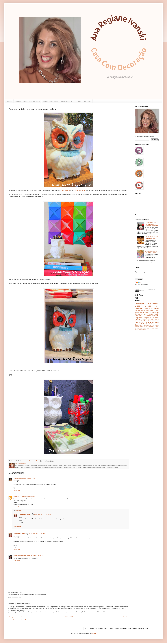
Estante (157, 328)
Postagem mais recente (15, 617)
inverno (157, 324)
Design (157, 319)
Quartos (144, 319)
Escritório (151, 324)
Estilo (137, 310)
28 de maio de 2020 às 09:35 (35, 555)
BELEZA (78, 101)
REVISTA (146, 322)
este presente (66, 190)
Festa (136, 325)
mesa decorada (154, 321)
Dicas (137, 306)
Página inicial (69, 617)
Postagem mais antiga (122, 617)
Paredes (145, 324)
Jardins (156, 318)
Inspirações (153, 303)
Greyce (16, 478)
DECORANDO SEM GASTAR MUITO (27, 101)
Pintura (152, 328)
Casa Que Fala (145, 321)
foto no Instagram (80, 190)
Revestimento (147, 326)
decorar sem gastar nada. (140, 329)
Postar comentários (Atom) (21, 620)
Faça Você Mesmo (152, 308)
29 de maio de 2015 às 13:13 (28, 496)
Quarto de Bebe (142, 325)
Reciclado (138, 321)
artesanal (142, 310)
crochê (141, 326)
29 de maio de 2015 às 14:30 (42, 514)
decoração (139, 303)
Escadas (149, 325)
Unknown (16, 496)
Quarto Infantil (139, 322)
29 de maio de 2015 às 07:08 (26, 478)
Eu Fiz (151, 318)
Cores (147, 312)
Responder (17, 490)
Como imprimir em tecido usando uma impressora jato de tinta (151, 224)
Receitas (138, 316)
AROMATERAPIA (66, 101)
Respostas (18, 510)
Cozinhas (137, 319)
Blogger (93, 633)
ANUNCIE (87, 101)
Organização (154, 312)
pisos (152, 326)
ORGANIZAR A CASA (50, 101)
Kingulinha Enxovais (20, 555)
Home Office (146, 328)
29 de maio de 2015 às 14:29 (37, 533)
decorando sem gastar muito (147, 314)
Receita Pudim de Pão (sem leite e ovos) (151, 237)
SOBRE (9, 101)
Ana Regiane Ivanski (25, 514)
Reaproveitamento (152, 316)
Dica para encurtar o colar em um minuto (151, 251)
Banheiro (150, 319)
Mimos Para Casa (152, 310)
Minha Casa (139, 312)
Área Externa (155, 325)
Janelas (137, 326)
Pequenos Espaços (142, 318)
